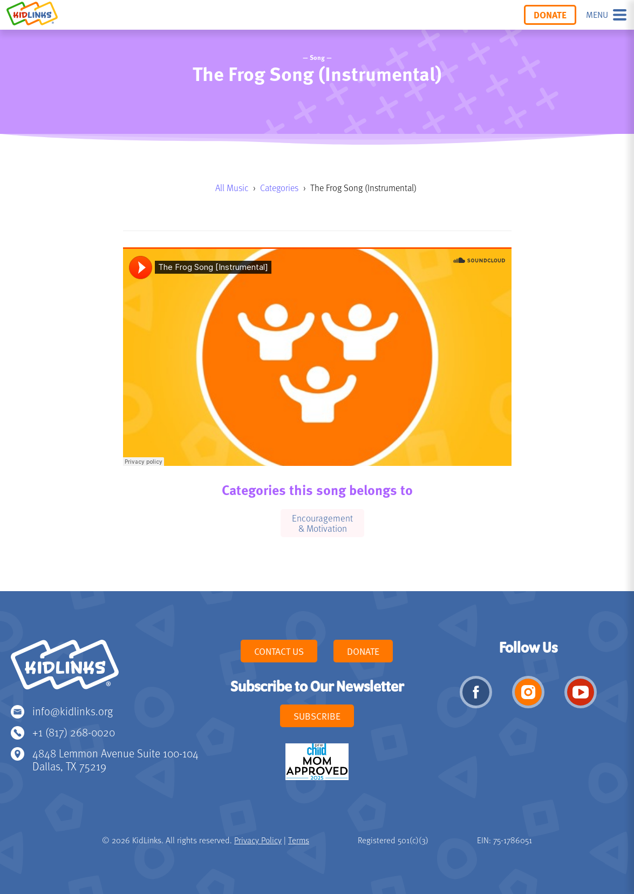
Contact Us (279, 651)
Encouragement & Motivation (322, 523)
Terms (298, 840)
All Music (231, 187)
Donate (550, 15)
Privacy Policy (258, 840)
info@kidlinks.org (72, 710)
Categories (279, 187)
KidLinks (65, 669)
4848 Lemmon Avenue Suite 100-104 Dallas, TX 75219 (115, 759)
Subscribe (317, 716)
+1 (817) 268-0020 (73, 731)
